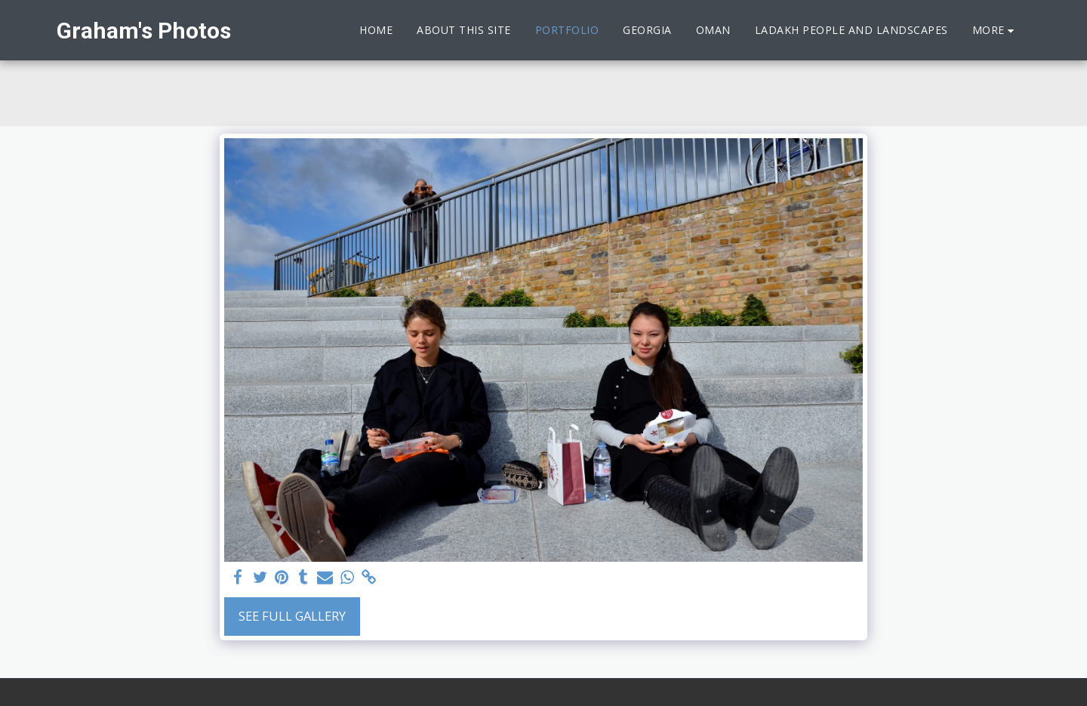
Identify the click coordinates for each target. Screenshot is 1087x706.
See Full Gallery (292, 615)
